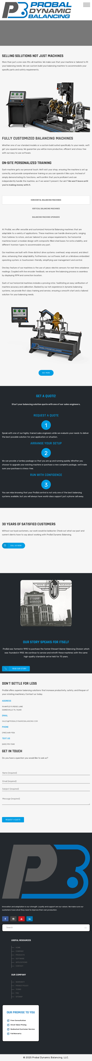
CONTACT (19, 966)
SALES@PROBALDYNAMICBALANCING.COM (20, 721)
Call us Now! (12, 545)
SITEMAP (19, 997)
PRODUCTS (20, 955)
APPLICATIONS (21, 962)
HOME (18, 947)
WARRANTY (20, 982)
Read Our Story (14, 668)
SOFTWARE (20, 958)
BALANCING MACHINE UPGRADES (46, 217)
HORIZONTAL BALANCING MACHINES (46, 200)
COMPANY (20, 951)
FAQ (17, 993)
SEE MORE (46, 373)
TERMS (18, 989)
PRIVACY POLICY (22, 985)
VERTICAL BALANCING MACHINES (46, 208)
